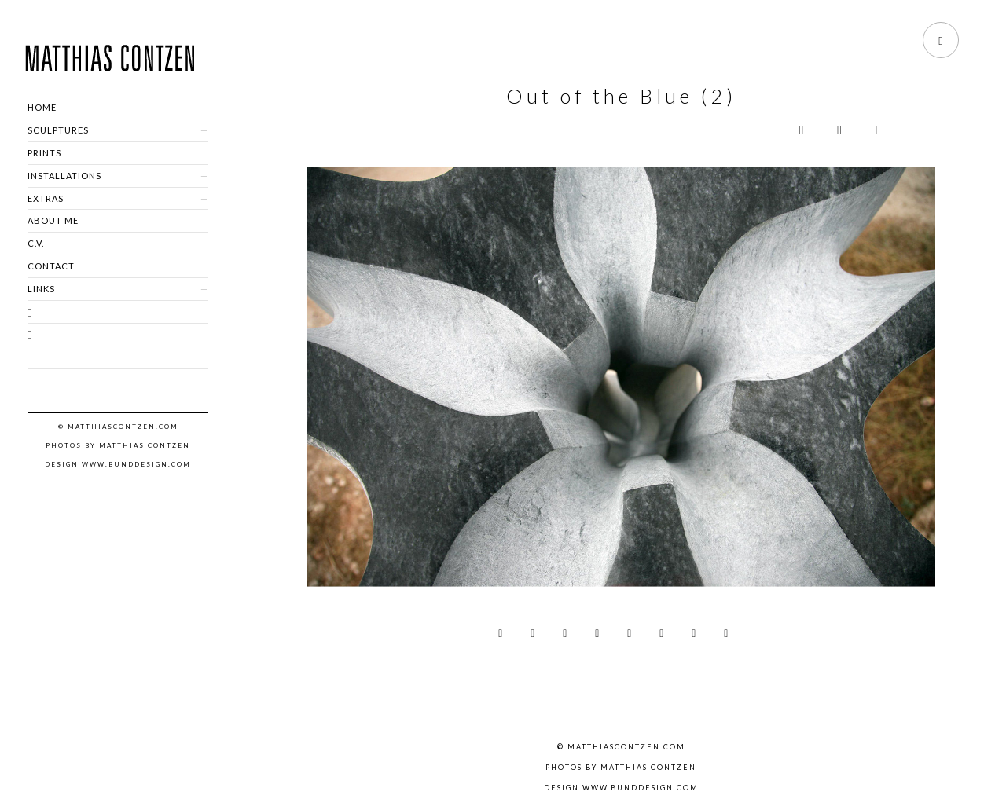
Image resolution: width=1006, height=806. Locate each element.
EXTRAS (46, 198)
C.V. (36, 243)
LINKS (41, 289)
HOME (42, 107)
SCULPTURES (58, 130)
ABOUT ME (53, 220)
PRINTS (44, 153)
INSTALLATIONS (64, 175)
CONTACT (51, 266)
